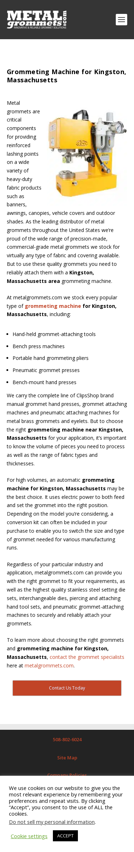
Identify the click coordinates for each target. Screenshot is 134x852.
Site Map (67, 757)
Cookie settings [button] (29, 836)
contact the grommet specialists (87, 657)
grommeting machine (53, 306)
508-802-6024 (67, 739)
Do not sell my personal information (52, 821)
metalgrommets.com (49, 665)
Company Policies (67, 775)
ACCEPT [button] (65, 835)
